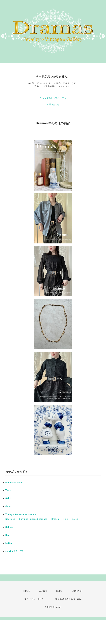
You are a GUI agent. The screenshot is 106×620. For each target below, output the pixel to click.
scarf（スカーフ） (14, 551)
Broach (55, 519)
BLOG (59, 591)
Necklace (10, 519)
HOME (27, 591)
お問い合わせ (53, 104)
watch (75, 519)
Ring (65, 519)
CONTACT (77, 591)
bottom (9, 543)
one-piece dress (14, 482)
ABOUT (43, 591)
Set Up (9, 527)
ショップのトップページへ (53, 98)
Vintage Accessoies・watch (20, 514)
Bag (7, 535)
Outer (8, 506)
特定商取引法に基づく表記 (68, 599)
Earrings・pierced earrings (33, 519)
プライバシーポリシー (35, 599)
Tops (8, 490)
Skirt (8, 498)
